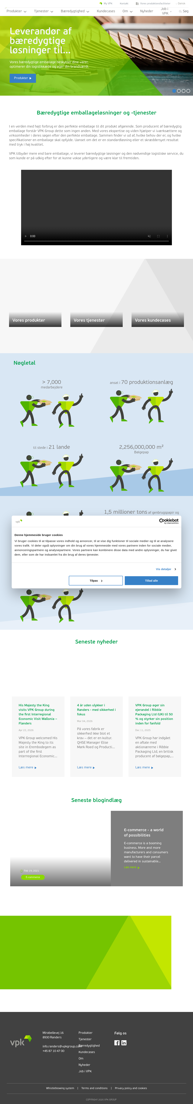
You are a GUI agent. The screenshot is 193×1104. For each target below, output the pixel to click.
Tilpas (96, 580)
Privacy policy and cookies (131, 1088)
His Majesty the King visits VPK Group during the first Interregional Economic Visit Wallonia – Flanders (38, 714)
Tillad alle (151, 580)
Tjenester (43, 11)
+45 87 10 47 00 (53, 1051)
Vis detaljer (163, 569)
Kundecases (106, 11)
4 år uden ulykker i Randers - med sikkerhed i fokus (96, 710)
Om (128, 11)
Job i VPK (166, 11)
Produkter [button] (21, 78)
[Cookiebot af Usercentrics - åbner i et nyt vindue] (162, 521)
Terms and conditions (94, 1088)
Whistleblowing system (60, 1088)
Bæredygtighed (75, 11)
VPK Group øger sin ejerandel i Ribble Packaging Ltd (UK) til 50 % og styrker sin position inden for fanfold (154, 714)
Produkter (17, 11)
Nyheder (146, 11)
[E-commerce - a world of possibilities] (60, 848)
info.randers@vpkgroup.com (62, 1046)
